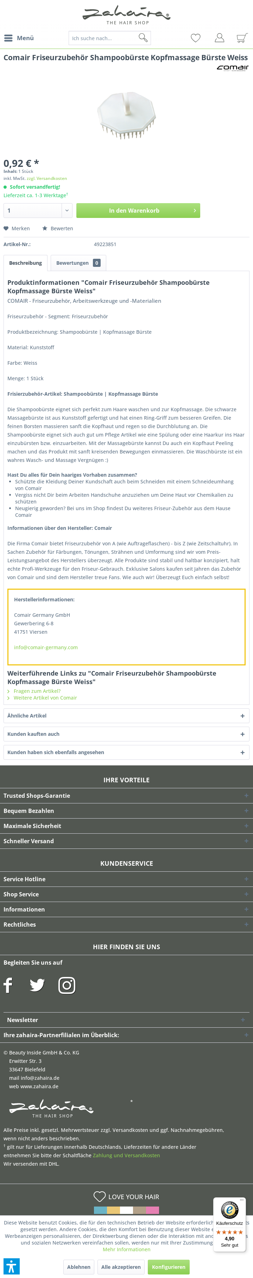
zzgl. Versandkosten (47, 178)
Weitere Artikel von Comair (42, 697)
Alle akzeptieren (121, 1267)
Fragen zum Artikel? (34, 691)
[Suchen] (154, 38)
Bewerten (57, 228)
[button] (12, 1266)
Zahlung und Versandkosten (126, 1155)
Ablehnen (78, 1267)
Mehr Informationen (127, 1249)
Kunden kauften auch (33, 734)
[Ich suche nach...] (110, 38)
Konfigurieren (168, 1267)
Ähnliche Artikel (26, 715)
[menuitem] (18, 38)
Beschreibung (25, 262)
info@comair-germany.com (46, 647)
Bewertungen (78, 263)
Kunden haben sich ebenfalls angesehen (55, 752)
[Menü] (242, 1201)
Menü (19, 37)
